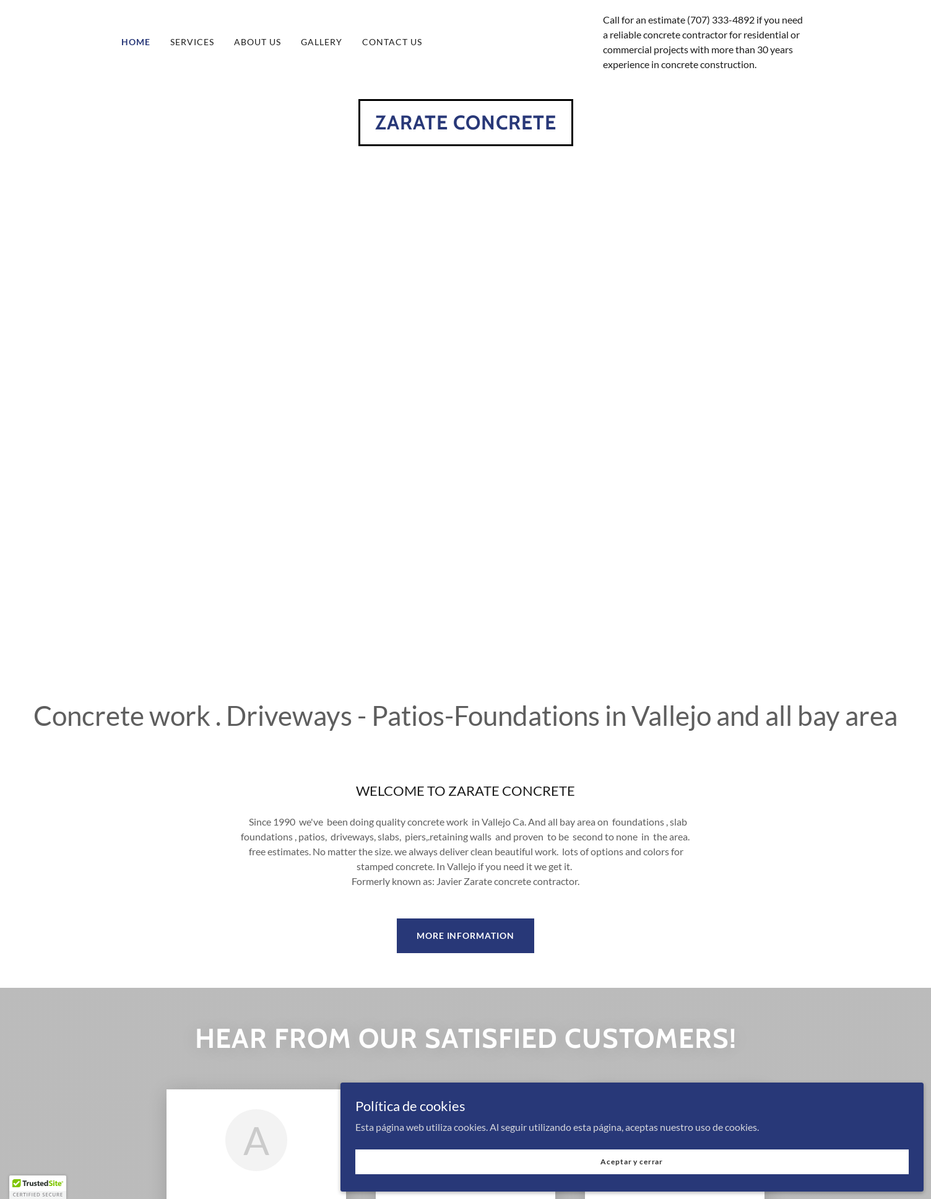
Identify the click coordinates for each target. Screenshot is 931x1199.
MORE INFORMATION (466, 935)
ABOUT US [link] (257, 42)
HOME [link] (135, 42)
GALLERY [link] (321, 42)
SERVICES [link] (192, 42)
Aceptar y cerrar (792, 1154)
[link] (465, 125)
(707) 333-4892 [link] (721, 19)
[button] (37, 1187)
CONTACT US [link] (392, 42)
